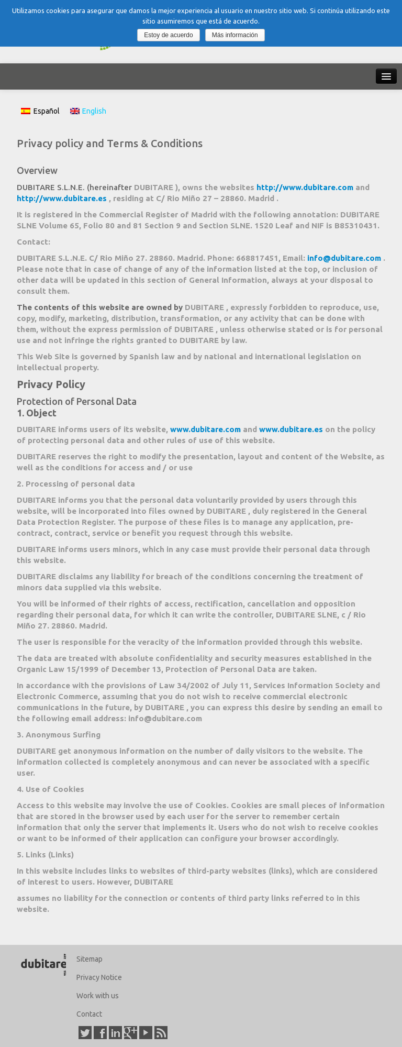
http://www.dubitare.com (305, 187)
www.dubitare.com (206, 429)
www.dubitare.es (292, 429)
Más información (235, 35)
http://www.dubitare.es (63, 198)
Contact (89, 1014)
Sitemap (89, 959)
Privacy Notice (99, 977)
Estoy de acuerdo (168, 35)
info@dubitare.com (345, 258)
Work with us (97, 995)
